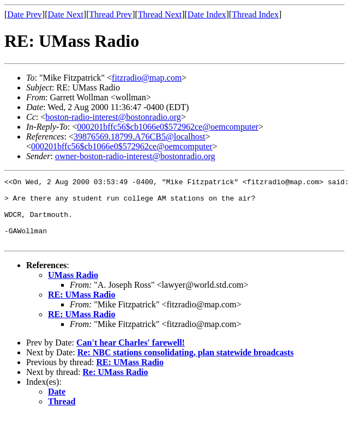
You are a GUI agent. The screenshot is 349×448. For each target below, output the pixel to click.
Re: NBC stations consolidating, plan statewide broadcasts (185, 365)
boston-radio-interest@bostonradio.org (113, 117)
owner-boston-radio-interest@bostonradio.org (135, 156)
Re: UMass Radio (115, 385)
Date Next (65, 14)
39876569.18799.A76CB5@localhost (139, 136)
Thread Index (255, 14)
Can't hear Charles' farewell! (130, 355)
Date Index (207, 14)
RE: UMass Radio (82, 307)
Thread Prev (110, 14)
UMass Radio (73, 288)
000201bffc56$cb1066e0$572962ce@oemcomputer (167, 126)
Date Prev (24, 14)
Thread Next (160, 14)
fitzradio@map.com (147, 77)
